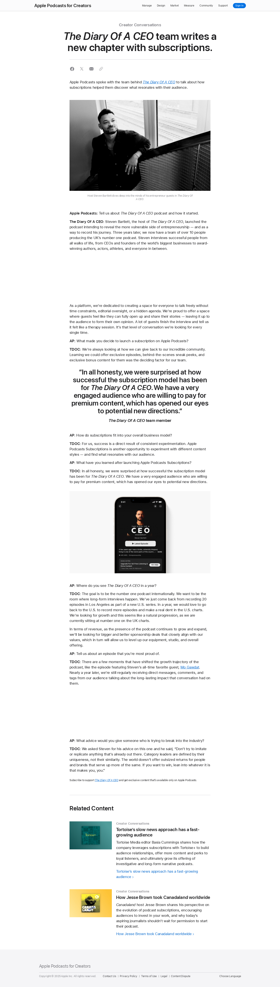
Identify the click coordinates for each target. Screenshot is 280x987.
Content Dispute (180, 976)
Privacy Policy (128, 976)
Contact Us (109, 976)
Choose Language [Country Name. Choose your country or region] (230, 976)
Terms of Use (149, 976)
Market (174, 5)
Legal (164, 976)
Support (223, 5)
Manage (147, 5)
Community (206, 5)
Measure (189, 5)
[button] (72, 68)
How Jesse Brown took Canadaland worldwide (154, 934)
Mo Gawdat (189, 667)
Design (161, 5)
